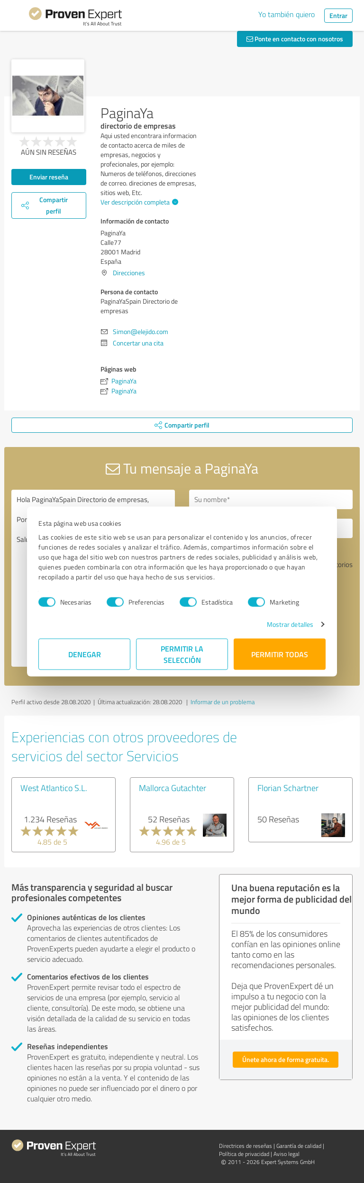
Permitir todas (279, 654)
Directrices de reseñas (245, 1146)
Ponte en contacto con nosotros (294, 38)
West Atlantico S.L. (53, 787)
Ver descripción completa (138, 201)
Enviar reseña (48, 176)
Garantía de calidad (298, 1146)
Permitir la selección (182, 654)
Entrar (338, 15)
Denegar (84, 654)
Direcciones (129, 272)
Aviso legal (286, 1154)
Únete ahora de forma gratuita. (285, 1059)
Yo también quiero (286, 14)
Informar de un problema (223, 702)
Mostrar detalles (290, 624)
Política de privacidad (244, 1154)
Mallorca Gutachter (172, 787)
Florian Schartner (287, 787)
